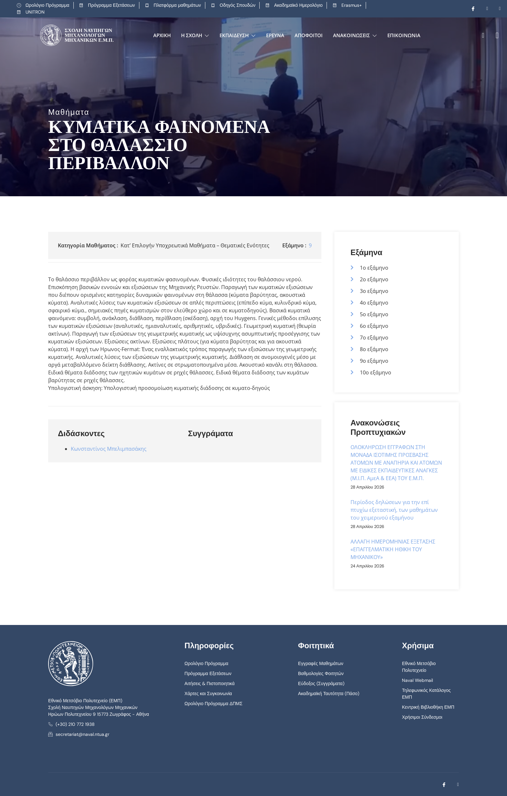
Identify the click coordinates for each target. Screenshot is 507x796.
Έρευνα (275, 35)
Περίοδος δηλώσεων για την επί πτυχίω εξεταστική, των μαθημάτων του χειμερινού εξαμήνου (394, 510)
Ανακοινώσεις (355, 35)
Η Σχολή (195, 35)
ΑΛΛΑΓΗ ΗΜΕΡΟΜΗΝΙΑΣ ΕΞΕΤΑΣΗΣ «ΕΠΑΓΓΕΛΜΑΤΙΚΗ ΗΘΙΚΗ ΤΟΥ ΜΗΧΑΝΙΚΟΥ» (393, 549)
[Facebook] (470, 9)
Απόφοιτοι (309, 35)
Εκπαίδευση (238, 35)
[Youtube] (483, 9)
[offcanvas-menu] (495, 35)
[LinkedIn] (496, 9)
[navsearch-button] (483, 35)
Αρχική (162, 35)
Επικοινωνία (403, 35)
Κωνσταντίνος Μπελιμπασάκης (108, 448)
